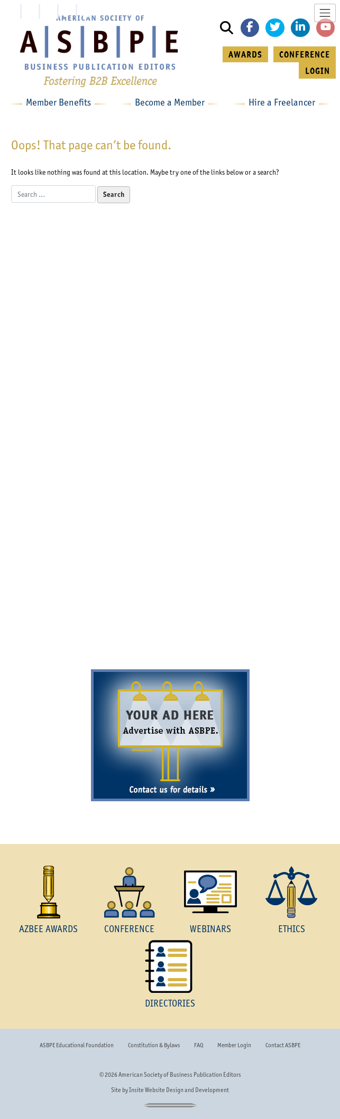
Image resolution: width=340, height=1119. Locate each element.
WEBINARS (210, 928)
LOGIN (317, 70)
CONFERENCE (304, 54)
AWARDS (245, 54)
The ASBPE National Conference (170, 498)
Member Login (234, 1045)
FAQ (198, 1045)
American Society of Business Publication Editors (179, 1074)
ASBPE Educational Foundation (77, 1045)
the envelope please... (90, 397)
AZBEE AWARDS (48, 928)
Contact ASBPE (282, 1045)
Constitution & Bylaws (154, 1045)
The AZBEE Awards (90, 300)
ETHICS (291, 928)
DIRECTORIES (170, 1003)
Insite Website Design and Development (179, 1090)
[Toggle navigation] (325, 13)
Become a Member (170, 639)
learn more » (90, 423)
